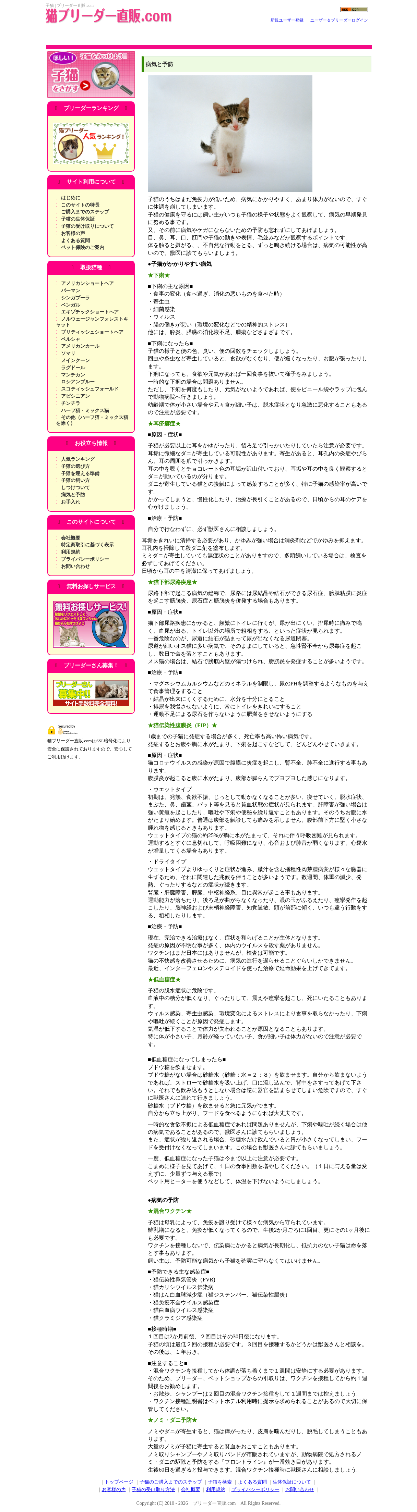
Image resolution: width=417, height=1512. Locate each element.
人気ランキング (78, 459)
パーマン (70, 290)
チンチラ (70, 403)
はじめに (70, 197)
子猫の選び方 (75, 466)
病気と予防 (73, 494)
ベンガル (70, 305)
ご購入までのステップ (85, 211)
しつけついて (75, 487)
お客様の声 (73, 233)
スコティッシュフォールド (90, 389)
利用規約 (70, 552)
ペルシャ (70, 339)
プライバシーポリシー (85, 559)
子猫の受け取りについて (87, 226)
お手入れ (70, 502)
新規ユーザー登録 (287, 20)
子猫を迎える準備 (80, 473)
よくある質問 (75, 240)
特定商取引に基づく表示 (87, 544)
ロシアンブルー (78, 381)
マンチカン (73, 374)
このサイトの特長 (80, 205)
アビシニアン (75, 396)
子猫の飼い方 (75, 480)
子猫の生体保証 (78, 219)
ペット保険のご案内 (82, 247)
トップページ (119, 1482)
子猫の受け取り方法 (153, 1489)
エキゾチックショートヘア (90, 311)
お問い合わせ (75, 566)
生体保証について (292, 1482)
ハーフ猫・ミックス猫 (85, 410)
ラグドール (73, 367)
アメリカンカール (80, 346)
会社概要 (70, 538)
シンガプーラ (75, 297)
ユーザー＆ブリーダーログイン (339, 20)
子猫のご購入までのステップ (171, 1482)
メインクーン (75, 360)
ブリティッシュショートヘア (92, 332)
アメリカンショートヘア (87, 283)
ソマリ (68, 353)
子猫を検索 (220, 1482)
